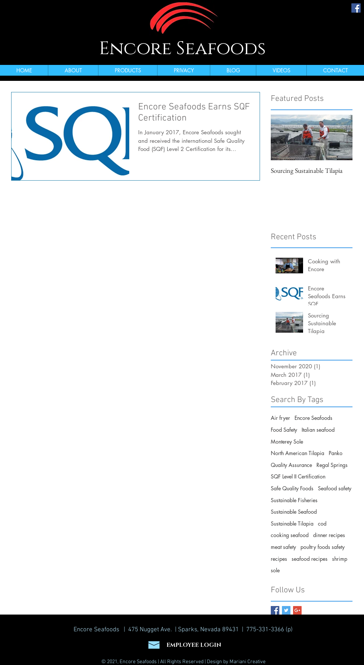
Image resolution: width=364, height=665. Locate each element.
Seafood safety (334, 488)
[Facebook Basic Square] (275, 610)
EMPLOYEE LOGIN (193, 645)
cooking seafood (290, 535)
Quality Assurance (291, 464)
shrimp (339, 558)
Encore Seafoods (182, 48)
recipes (279, 558)
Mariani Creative (248, 662)
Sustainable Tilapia (292, 523)
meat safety (283, 546)
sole (275, 570)
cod (322, 523)
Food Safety (284, 429)
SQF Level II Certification (298, 476)
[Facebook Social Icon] (356, 8)
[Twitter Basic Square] (286, 610)
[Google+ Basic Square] (297, 610)
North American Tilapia (297, 453)
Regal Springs (332, 464)
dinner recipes (329, 535)
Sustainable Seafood (294, 511)
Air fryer (280, 417)
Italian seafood (318, 429)
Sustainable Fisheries (294, 500)
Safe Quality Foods (292, 488)
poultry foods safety (322, 546)
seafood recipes (310, 558)
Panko (335, 453)
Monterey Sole (287, 441)
